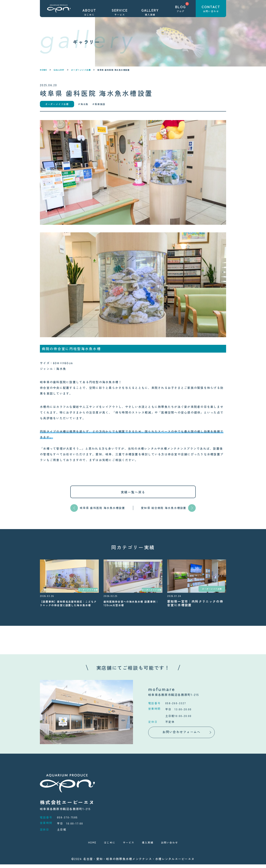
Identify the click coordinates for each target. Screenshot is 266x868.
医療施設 (100, 104)
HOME (43, 70)
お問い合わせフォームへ (181, 735)
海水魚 (84, 104)
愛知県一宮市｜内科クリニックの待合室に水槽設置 (195, 603)
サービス (127, 846)
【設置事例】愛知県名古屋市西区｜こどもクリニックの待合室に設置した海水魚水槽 (68, 605)
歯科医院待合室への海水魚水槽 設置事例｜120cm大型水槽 (132, 603)
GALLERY (59, 70)
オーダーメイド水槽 (81, 70)
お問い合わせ (172, 846)
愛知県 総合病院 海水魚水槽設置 (163, 508)
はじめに (107, 846)
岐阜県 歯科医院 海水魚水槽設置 (102, 508)
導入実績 (148, 846)
